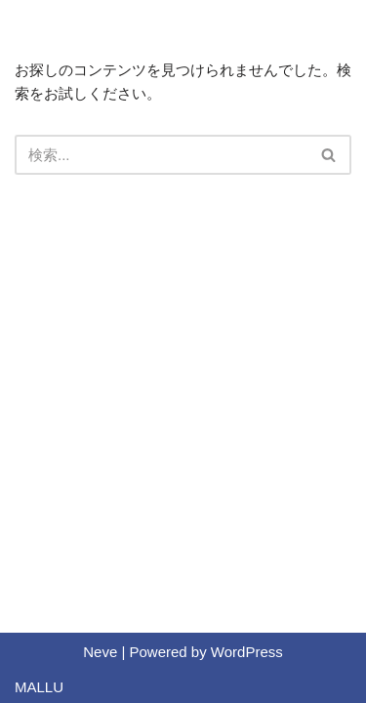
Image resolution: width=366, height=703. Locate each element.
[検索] (161, 155)
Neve (100, 651)
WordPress (247, 651)
